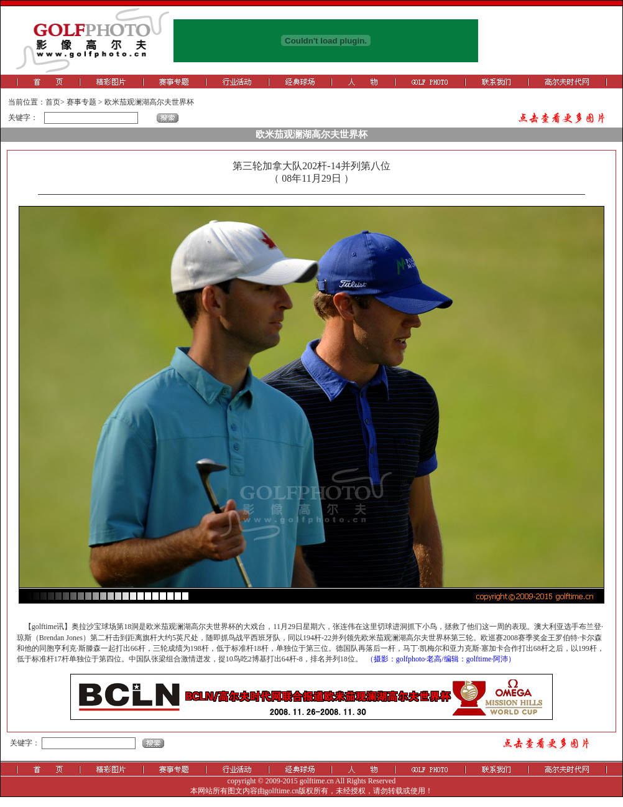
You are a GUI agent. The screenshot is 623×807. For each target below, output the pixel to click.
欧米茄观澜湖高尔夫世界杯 (149, 102)
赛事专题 (81, 102)
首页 (52, 102)
